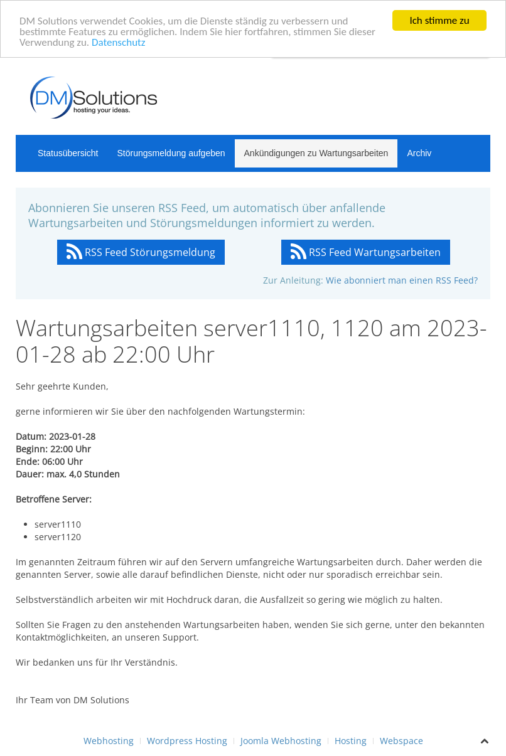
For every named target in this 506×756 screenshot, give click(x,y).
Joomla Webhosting (280, 741)
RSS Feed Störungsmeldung (141, 252)
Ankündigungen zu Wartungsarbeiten (316, 153)
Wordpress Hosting (187, 741)
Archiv (419, 153)
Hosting (351, 741)
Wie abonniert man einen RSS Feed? (402, 280)
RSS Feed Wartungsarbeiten (366, 252)
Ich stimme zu (439, 20)
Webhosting (108, 741)
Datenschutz (118, 42)
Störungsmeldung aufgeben (171, 153)
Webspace (401, 741)
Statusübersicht (68, 153)
